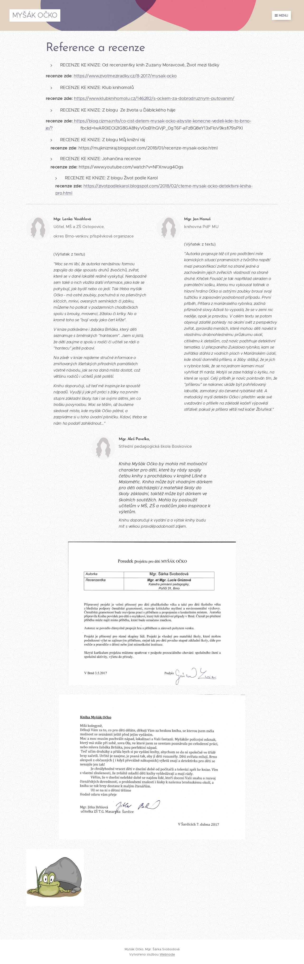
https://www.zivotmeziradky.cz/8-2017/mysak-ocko (125, 76)
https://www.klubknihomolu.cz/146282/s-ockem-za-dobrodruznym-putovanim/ (154, 98)
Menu (281, 15)
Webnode (167, 954)
